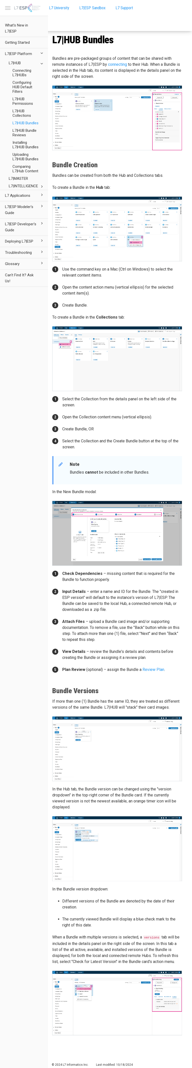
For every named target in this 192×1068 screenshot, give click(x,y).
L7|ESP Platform (24, 53)
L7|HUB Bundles (25, 123)
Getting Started (17, 42)
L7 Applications (24, 195)
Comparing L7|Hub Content (25, 168)
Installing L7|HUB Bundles (25, 144)
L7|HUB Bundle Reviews (24, 132)
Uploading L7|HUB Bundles (25, 156)
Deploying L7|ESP (24, 241)
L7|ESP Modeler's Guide (24, 209)
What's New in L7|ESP (16, 28)
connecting (117, 64)
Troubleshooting (24, 252)
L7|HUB (26, 63)
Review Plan (153, 669)
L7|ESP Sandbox (92, 8)
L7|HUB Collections (21, 113)
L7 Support (124, 8)
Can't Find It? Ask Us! (19, 278)
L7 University (59, 8)
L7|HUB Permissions (22, 101)
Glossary (24, 263)
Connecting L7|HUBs (21, 72)
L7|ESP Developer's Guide (24, 226)
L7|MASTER (18, 178)
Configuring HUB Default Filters (22, 87)
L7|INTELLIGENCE (26, 186)
